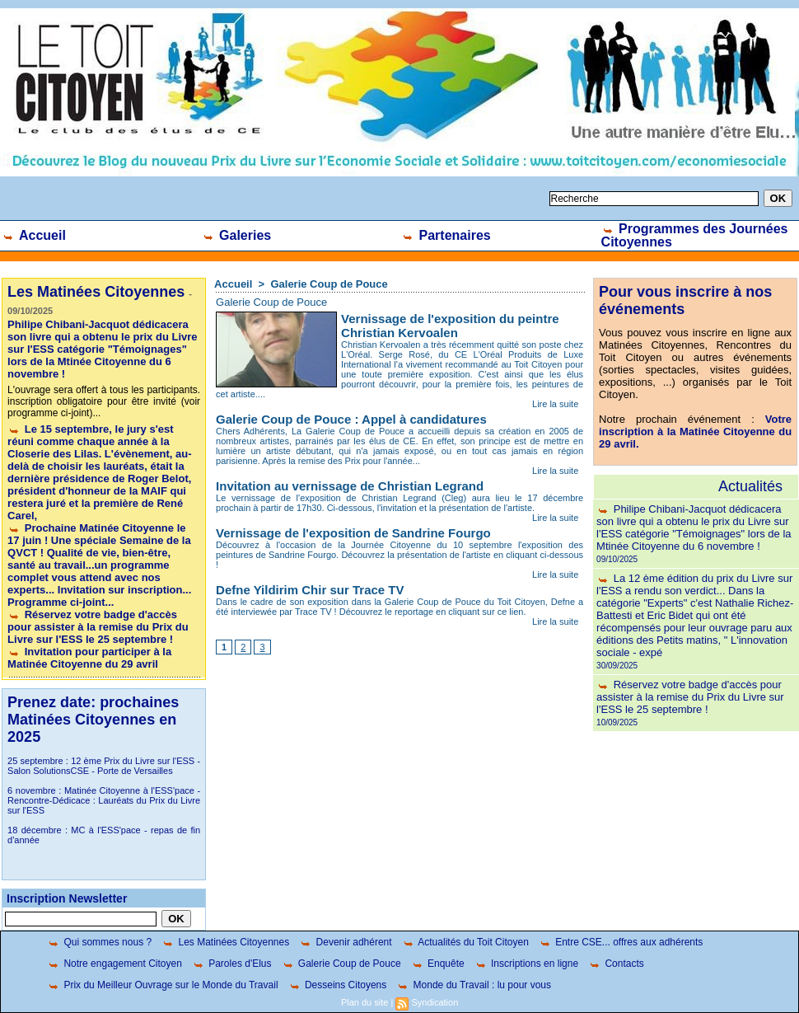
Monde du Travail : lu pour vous (473, 985)
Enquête (438, 963)
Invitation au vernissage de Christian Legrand (350, 486)
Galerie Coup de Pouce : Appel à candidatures (351, 419)
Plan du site (364, 1002)
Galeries (237, 235)
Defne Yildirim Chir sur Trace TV (310, 590)
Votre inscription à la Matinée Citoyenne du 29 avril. (695, 431)
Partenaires (446, 235)
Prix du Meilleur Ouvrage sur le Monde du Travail (162, 985)
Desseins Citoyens (337, 985)
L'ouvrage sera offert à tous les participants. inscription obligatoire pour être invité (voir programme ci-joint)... (103, 401)
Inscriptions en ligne (526, 963)
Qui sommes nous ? (99, 942)
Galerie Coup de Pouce (328, 284)
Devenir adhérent (345, 942)
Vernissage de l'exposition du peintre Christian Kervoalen (449, 326)
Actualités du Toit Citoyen (465, 942)
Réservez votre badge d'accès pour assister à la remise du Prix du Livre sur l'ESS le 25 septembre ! (98, 626)
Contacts (616, 963)
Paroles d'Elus (232, 963)
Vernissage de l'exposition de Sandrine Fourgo (353, 533)
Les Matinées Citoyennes (225, 942)
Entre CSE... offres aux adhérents (621, 942)
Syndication (434, 1002)
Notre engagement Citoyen (114, 963)
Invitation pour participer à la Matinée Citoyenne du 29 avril (89, 657)
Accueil (34, 235)
